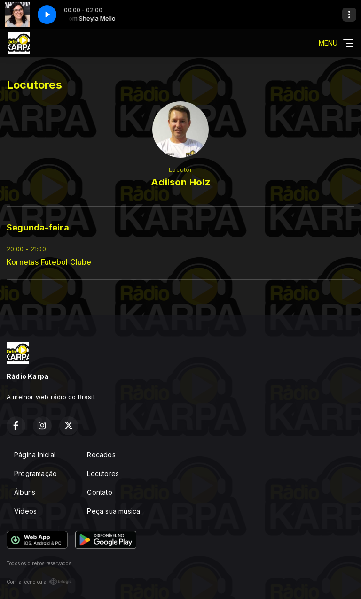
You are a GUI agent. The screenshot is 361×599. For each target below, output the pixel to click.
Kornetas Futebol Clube (49, 262)
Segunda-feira (38, 227)
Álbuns (24, 492)
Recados (101, 455)
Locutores (103, 473)
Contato (99, 492)
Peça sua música (113, 511)
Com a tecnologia (39, 581)
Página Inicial (34, 455)
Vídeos (25, 511)
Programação (35, 473)
